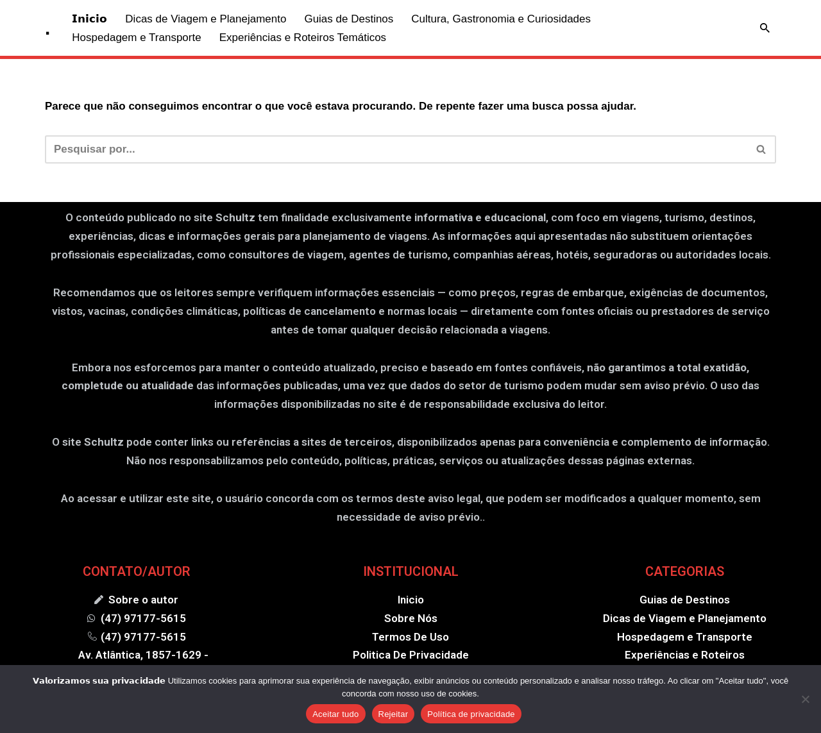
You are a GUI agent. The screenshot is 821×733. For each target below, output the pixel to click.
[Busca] (765, 28)
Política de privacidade (471, 714)
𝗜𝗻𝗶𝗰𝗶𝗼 (89, 19)
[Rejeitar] (805, 699)
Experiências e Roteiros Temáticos (302, 37)
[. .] (47, 28)
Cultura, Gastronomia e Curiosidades (501, 19)
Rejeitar (393, 714)
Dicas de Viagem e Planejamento (205, 19)
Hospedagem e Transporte (136, 37)
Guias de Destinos (348, 19)
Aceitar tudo (335, 714)
